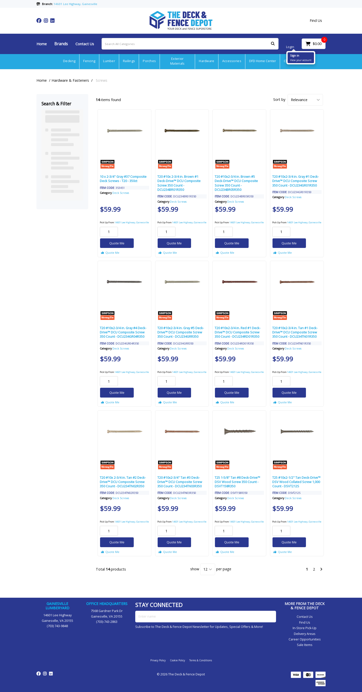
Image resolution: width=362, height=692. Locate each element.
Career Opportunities (305, 639)
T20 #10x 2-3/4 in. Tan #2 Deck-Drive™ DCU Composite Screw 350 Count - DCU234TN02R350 (123, 482)
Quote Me (116, 243)
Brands (61, 44)
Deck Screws (120, 193)
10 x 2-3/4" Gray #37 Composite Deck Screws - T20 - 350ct (123, 178)
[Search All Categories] (190, 44)
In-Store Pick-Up (304, 628)
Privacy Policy (158, 660)
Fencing (89, 61)
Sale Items (304, 645)
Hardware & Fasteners (70, 80)
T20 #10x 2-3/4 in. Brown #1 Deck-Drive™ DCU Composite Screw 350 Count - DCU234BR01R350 (179, 183)
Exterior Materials (177, 61)
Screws (101, 80)
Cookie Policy (177, 660)
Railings (129, 61)
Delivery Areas (304, 634)
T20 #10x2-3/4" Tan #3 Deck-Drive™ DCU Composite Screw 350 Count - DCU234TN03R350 (179, 482)
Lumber (109, 61)
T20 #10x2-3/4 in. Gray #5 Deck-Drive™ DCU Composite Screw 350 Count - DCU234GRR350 (180, 332)
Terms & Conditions (200, 660)
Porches (149, 61)
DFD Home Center (262, 61)
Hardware (206, 61)
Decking (69, 61)
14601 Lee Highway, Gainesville (132, 222)
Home (41, 43)
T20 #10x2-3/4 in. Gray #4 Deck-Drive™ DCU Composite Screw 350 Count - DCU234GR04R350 (123, 332)
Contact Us (84, 43)
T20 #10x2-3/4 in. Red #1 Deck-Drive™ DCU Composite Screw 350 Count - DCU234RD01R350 (237, 332)
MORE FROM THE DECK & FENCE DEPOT (305, 605)
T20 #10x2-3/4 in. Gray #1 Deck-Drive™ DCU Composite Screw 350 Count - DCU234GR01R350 (295, 181)
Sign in (294, 55)
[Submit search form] (272, 44)
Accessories (231, 61)
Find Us (316, 20)
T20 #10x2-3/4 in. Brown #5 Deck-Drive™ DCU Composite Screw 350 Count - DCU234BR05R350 (236, 183)
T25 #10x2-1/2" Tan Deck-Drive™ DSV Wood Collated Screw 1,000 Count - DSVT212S (296, 482)
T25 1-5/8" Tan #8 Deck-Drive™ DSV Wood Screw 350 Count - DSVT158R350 (237, 482)
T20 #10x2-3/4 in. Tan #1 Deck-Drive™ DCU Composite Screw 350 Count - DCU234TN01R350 (295, 332)
